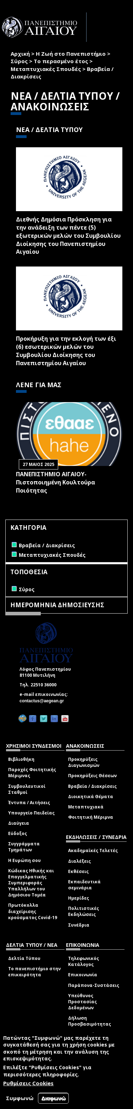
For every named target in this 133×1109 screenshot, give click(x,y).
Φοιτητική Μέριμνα (90, 817)
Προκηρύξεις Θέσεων (92, 776)
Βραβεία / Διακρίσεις (92, 786)
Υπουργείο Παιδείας (31, 813)
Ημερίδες (78, 898)
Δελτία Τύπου (24, 958)
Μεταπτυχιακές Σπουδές (46, 68)
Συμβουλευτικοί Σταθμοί (26, 789)
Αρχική (20, 53)
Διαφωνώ (53, 1098)
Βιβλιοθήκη (21, 759)
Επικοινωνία (82, 975)
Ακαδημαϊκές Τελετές (93, 850)
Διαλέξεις (79, 861)
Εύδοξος (17, 833)
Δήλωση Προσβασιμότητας (89, 1021)
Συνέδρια (78, 925)
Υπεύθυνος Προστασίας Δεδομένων (82, 1002)
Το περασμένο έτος (61, 61)
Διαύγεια (18, 823)
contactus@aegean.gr (44, 700)
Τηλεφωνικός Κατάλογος (83, 961)
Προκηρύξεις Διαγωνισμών (83, 762)
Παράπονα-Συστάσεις (93, 985)
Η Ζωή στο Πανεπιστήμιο (71, 53)
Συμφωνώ (20, 1098)
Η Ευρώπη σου (24, 860)
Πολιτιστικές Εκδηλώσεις (83, 911)
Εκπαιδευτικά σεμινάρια (84, 885)
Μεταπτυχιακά (86, 807)
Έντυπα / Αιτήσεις (29, 803)
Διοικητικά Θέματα (90, 797)
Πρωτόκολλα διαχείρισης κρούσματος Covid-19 (32, 911)
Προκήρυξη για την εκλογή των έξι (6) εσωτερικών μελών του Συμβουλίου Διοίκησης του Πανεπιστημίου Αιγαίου (66, 351)
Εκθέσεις (78, 871)
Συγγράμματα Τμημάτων (24, 847)
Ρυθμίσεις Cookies (28, 1083)
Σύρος (19, 61)
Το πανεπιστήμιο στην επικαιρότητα (34, 972)
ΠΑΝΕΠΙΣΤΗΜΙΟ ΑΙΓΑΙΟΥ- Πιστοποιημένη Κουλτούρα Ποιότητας (55, 482)
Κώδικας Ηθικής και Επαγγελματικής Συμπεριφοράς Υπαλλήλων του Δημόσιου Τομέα (31, 883)
